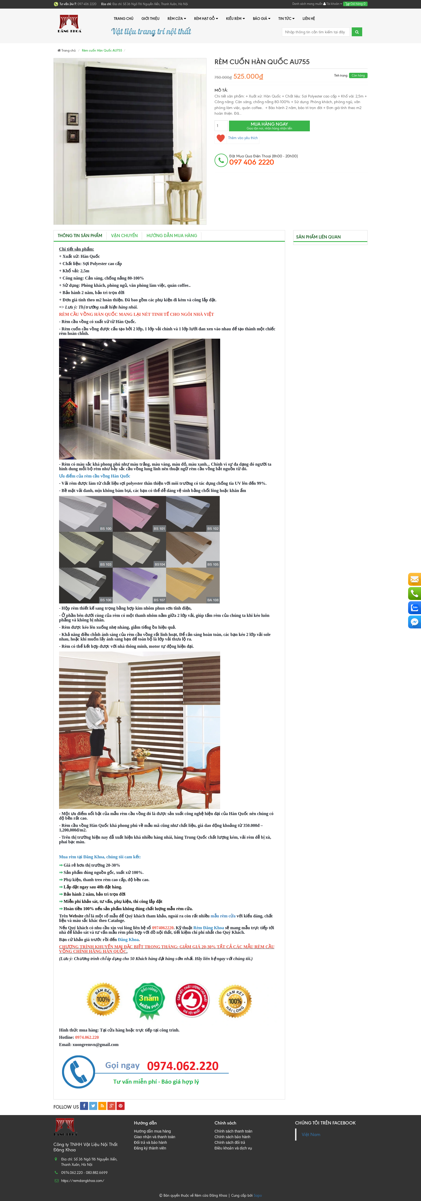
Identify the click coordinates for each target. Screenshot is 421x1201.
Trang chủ (123, 18)
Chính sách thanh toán (233, 1131)
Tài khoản (332, 4)
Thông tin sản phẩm (80, 235)
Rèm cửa (177, 18)
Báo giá (261, 18)
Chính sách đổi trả (230, 1142)
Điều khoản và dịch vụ (233, 1148)
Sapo (258, 1195)
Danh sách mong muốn (307, 4)
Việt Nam (311, 1134)
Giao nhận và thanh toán (154, 1137)
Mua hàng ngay (269, 125)
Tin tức (286, 18)
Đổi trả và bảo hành (150, 1142)
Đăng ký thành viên (150, 1148)
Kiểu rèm (235, 18)
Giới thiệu (150, 18)
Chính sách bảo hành (232, 1137)
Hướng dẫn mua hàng (172, 235)
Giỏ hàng (355, 4)
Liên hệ (309, 18)
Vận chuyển (124, 235)
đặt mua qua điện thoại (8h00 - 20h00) (263, 160)
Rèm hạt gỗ (206, 18)
